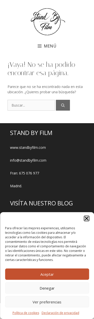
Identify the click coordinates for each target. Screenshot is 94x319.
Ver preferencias (47, 301)
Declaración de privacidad (60, 313)
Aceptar (47, 274)
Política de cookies (26, 313)
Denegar (47, 288)
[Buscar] (63, 105)
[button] (86, 218)
